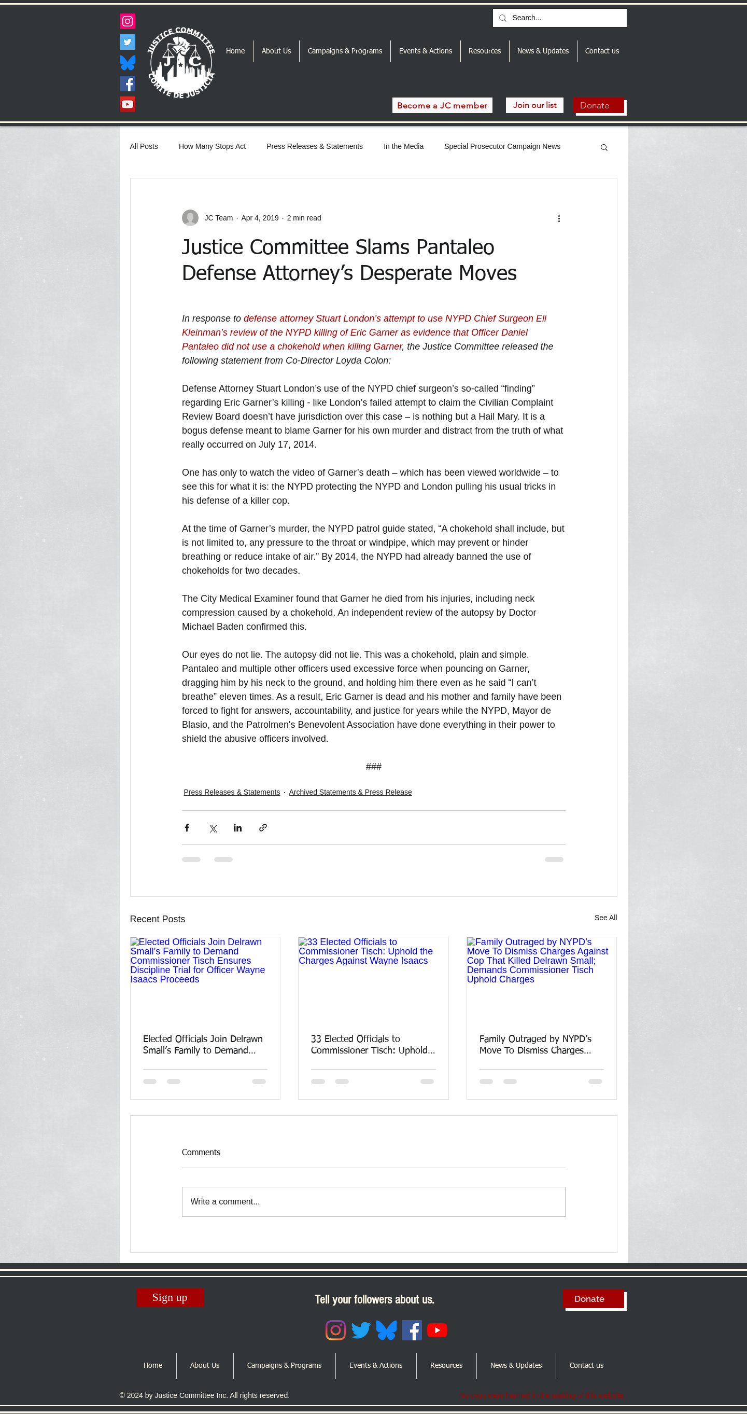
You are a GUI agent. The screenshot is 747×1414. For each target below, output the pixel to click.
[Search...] (559, 18)
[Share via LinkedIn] (238, 828)
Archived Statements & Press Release (350, 792)
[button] (604, 147)
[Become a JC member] (442, 105)
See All (606, 917)
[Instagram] (127, 21)
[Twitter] (127, 42)
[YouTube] (127, 104)
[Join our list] (534, 105)
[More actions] (559, 218)
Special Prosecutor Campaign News (502, 146)
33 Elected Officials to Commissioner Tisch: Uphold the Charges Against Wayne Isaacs (369, 1046)
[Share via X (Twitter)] (212, 828)
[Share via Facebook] (187, 828)
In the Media (404, 146)
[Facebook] (127, 83)
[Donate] (598, 105)
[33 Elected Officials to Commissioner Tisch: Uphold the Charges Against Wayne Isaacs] (373, 979)
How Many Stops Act (212, 146)
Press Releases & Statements (314, 146)
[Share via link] (263, 828)
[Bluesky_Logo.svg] (127, 63)
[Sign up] (170, 1297)
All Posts (144, 146)
